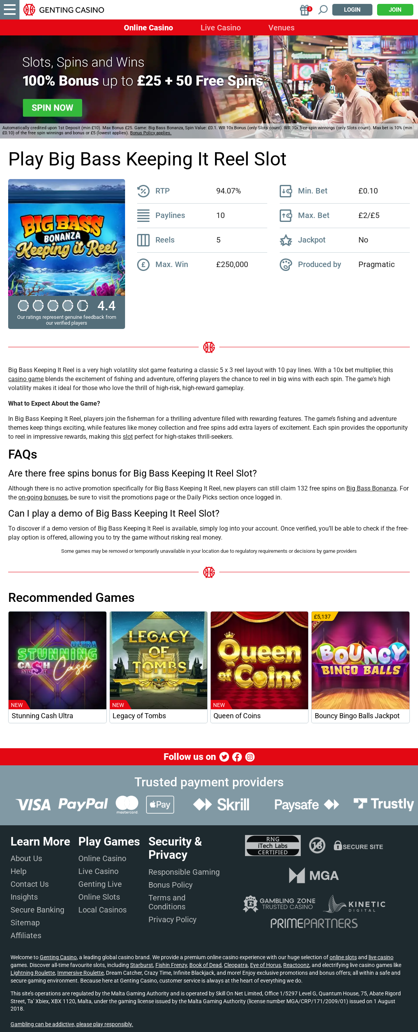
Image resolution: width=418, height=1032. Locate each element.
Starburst (141, 965)
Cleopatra (236, 965)
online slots (343, 957)
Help (18, 871)
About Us (26, 858)
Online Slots (99, 897)
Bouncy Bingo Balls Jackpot (357, 716)
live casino (381, 957)
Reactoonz (296, 965)
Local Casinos (102, 909)
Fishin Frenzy (171, 965)
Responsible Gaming (184, 872)
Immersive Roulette (80, 973)
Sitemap (25, 922)
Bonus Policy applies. (150, 132)
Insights (24, 897)
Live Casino (221, 27)
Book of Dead (205, 965)
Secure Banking (37, 909)
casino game (26, 379)
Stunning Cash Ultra (42, 716)
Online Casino (148, 27)
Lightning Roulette (33, 973)
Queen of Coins (237, 716)
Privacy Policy (172, 919)
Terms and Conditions (166, 902)
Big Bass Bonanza (371, 488)
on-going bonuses (42, 497)
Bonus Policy (170, 885)
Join (395, 9)
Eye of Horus (265, 965)
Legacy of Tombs (139, 716)
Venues (281, 27)
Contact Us (30, 884)
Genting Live (100, 884)
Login (352, 9)
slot (128, 436)
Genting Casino (58, 957)
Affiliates (26, 935)
